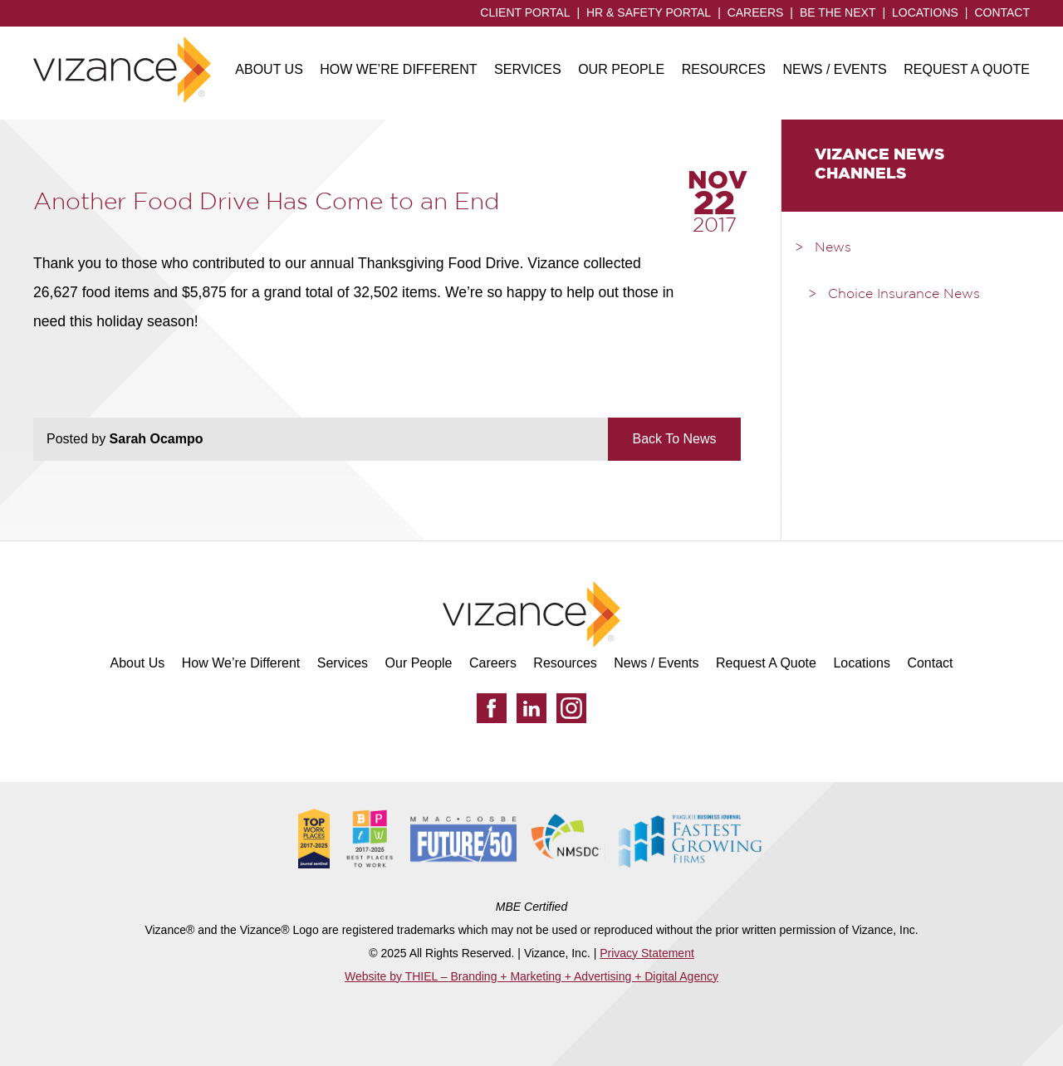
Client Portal (525, 12)
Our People (621, 69)
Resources (724, 69)
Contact (1002, 12)
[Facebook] (492, 708)
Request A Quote (967, 69)
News (833, 248)
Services (527, 69)
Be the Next (838, 12)
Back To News (674, 439)
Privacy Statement (647, 953)
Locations (925, 12)
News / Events (834, 69)
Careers (755, 12)
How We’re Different (398, 69)
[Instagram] (571, 708)
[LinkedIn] (531, 708)
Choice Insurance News (904, 294)
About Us (269, 69)
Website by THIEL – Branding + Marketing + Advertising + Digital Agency (531, 976)
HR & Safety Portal (648, 12)
